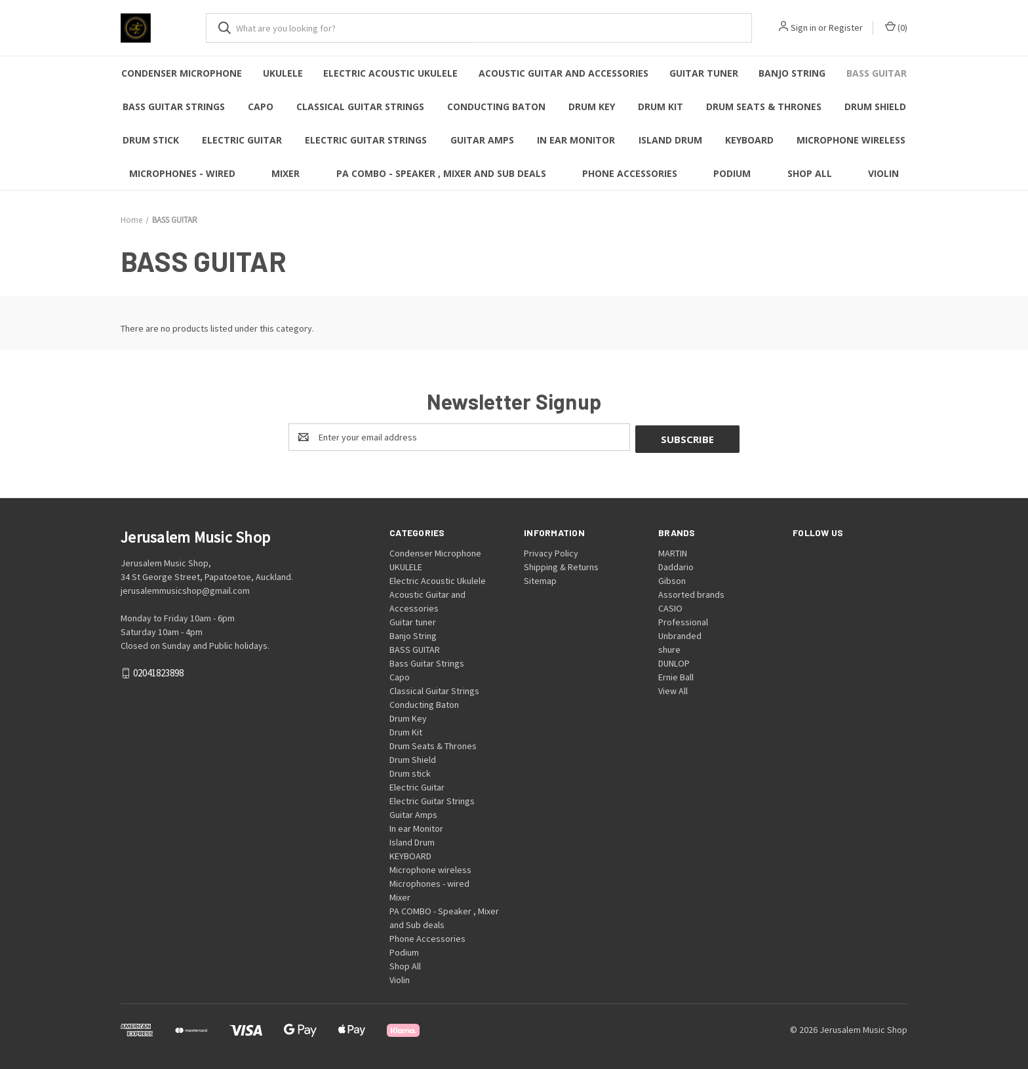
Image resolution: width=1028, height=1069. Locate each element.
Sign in (803, 27)
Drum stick (151, 140)
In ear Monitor (576, 140)
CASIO (670, 606)
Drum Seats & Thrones (763, 106)
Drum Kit (660, 106)
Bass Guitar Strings (174, 106)
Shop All (809, 173)
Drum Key (591, 106)
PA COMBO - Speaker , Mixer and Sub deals (441, 173)
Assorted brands (691, 592)
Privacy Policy (551, 551)
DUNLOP (674, 661)
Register (846, 27)
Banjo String (792, 73)
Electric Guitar (242, 140)
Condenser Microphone (181, 73)
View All (673, 689)
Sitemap (540, 579)
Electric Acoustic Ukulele (390, 73)
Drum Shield (875, 106)
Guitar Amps (482, 140)
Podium (732, 173)
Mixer (285, 173)
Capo (260, 106)
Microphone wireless (851, 140)
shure (669, 647)
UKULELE (283, 73)
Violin (883, 173)
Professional (683, 620)
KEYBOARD (749, 140)
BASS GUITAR (876, 73)
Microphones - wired (182, 173)
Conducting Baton (496, 106)
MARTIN (672, 551)
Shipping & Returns (561, 565)
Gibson (672, 579)
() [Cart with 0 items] (896, 27)
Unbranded (680, 634)
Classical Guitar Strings (360, 106)
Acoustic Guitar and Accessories (563, 73)
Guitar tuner (703, 73)
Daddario (676, 565)
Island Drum (670, 140)
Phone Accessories (629, 173)
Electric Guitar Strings (366, 140)
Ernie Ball (676, 675)
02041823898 (158, 671)
